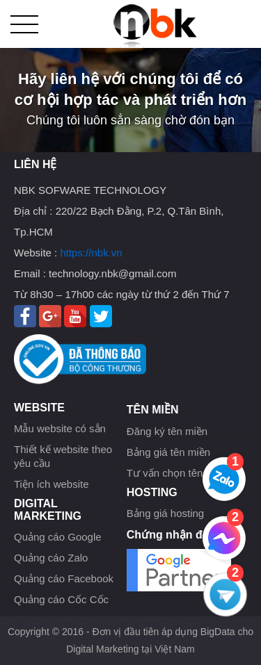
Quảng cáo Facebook (63, 578)
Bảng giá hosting (165, 513)
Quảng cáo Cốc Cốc (61, 599)
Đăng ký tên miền (167, 431)
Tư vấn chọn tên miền (177, 473)
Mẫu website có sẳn (60, 428)
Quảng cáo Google (58, 537)
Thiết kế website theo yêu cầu (63, 456)
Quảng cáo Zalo (51, 558)
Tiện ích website (51, 484)
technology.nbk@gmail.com (112, 273)
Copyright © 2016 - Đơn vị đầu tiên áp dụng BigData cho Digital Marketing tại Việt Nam (130, 640)
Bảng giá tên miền (168, 452)
